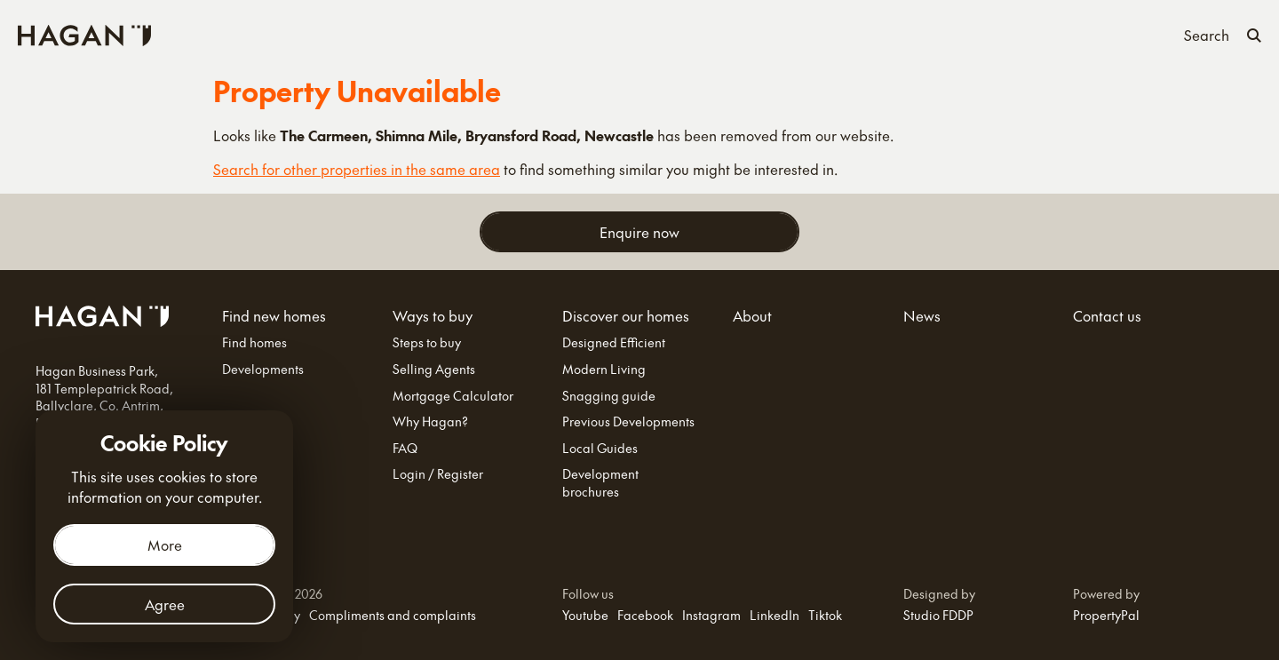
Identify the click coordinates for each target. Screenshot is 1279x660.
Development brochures (600, 482)
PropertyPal (1106, 615)
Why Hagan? (430, 421)
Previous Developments (628, 421)
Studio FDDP (938, 615)
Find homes (254, 342)
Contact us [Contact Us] (898, 33)
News (828, 33)
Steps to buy (427, 342)
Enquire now (639, 232)
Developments (263, 369)
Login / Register (438, 473)
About (772, 33)
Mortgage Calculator (453, 395)
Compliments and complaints (392, 615)
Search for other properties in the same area (356, 169)
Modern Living (604, 369)
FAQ (405, 448)
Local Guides (600, 448)
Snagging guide (608, 395)
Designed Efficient (613, 342)
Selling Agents (434, 369)
